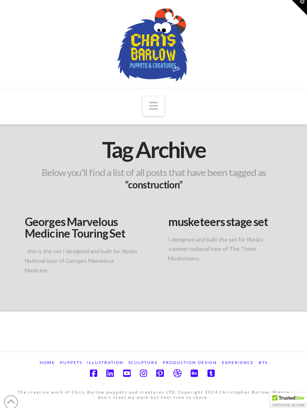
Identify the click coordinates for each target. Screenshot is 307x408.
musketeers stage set (217, 221)
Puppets (71, 362)
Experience (238, 362)
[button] (153, 106)
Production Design (190, 362)
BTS (263, 362)
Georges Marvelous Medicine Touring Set (75, 227)
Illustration (105, 362)
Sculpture (143, 362)
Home (47, 362)
